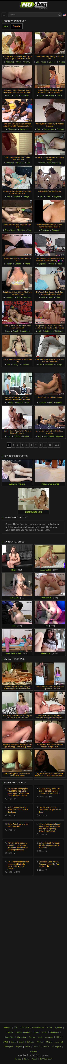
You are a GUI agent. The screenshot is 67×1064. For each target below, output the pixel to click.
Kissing (62, 62)
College (50, 95)
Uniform (18, 264)
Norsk (40, 1037)
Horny (15, 365)
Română (36, 1047)
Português (9, 1047)
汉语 (15, 1028)
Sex (37, 62)
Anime (41, 95)
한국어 (58, 1037)
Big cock (42, 264)
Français (7, 1028)
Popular (17, 26)
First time (59, 331)
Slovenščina (9, 1037)
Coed (48, 196)
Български (56, 1047)
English (19, 1047)
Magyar (49, 1042)
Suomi (13, 1042)
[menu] (4, 14)
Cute (16, 95)
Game (59, 95)
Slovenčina (21, 1037)
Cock (51, 264)
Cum (19, 62)
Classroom (12, 129)
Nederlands (54, 1032)
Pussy (42, 163)
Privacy (18, 1059)
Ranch (15, 331)
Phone (27, 264)
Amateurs (10, 62)
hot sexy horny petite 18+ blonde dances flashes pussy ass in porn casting (49, 791)
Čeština (40, 1042)
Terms (26, 1059)
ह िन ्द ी (25, 1028)
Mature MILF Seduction (53, 436)
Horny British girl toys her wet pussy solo (18, 825)
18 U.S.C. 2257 (46, 1059)
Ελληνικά (30, 1042)
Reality (9, 264)
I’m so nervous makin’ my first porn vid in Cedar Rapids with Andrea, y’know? (18, 865)
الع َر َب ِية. (59, 1042)
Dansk (21, 1042)
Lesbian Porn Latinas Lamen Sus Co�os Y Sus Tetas (50, 809)
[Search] (59, 15)
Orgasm (19, 403)
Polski (27, 1047)
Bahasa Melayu (38, 1028)
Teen (58, 297)
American (45, 230)
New (6, 26)
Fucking (21, 230)
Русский (58, 1028)
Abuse (34, 1059)
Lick (44, 62)
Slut (28, 163)
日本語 (5, 1042)
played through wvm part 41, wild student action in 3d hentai (49, 845)
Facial (59, 264)
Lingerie (52, 62)
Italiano (36, 1032)
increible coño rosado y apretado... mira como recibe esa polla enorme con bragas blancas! (17, 846)
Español (33, 1051)
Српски (32, 1037)
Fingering (57, 196)
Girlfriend (48, 331)
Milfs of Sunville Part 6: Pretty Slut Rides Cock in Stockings (18, 809)
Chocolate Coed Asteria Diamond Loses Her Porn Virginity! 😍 (49, 864)
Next (57, 445)
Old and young (54, 163)
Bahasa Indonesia (23, 1032)
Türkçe (49, 1028)
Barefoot (60, 129)
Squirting (26, 297)
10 (50, 445)
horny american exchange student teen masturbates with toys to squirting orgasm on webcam (49, 827)
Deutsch (10, 1032)
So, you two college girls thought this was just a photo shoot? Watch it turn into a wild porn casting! (18, 792)
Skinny (27, 62)
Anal (43, 297)
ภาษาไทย (49, 1037)
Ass (29, 230)
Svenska (46, 1047)
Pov (18, 297)
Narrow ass (49, 129)
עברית (44, 1032)
